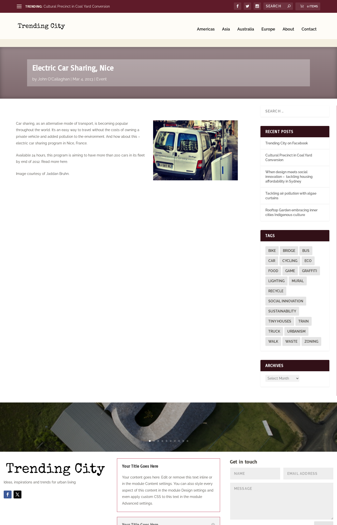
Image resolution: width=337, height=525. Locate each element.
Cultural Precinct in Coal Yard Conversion (77, 6)
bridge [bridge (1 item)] (289, 236)
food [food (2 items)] (273, 256)
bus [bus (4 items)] (305, 236)
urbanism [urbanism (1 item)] (296, 317)
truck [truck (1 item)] (274, 317)
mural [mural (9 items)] (298, 266)
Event (101, 64)
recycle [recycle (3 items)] (275, 276)
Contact (309, 23)
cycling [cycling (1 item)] (289, 246)
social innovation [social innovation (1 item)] (285, 287)
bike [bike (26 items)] (272, 236)
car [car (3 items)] (271, 246)
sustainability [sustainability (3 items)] (282, 297)
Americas (206, 23)
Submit (323, 512)
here (63, 147)
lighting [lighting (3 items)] (276, 266)
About (288, 23)
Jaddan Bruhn (57, 159)
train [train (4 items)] (303, 307)
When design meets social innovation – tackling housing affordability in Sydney (289, 162)
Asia (226, 23)
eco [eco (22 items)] (308, 246)
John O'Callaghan (54, 64)
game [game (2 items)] (290, 256)
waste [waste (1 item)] (291, 327)
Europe (268, 23)
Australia (245, 23)
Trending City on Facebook (286, 129)
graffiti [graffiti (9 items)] (309, 256)
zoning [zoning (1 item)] (311, 327)
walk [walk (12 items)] (273, 327)
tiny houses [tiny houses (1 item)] (279, 307)
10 (187, 426)
